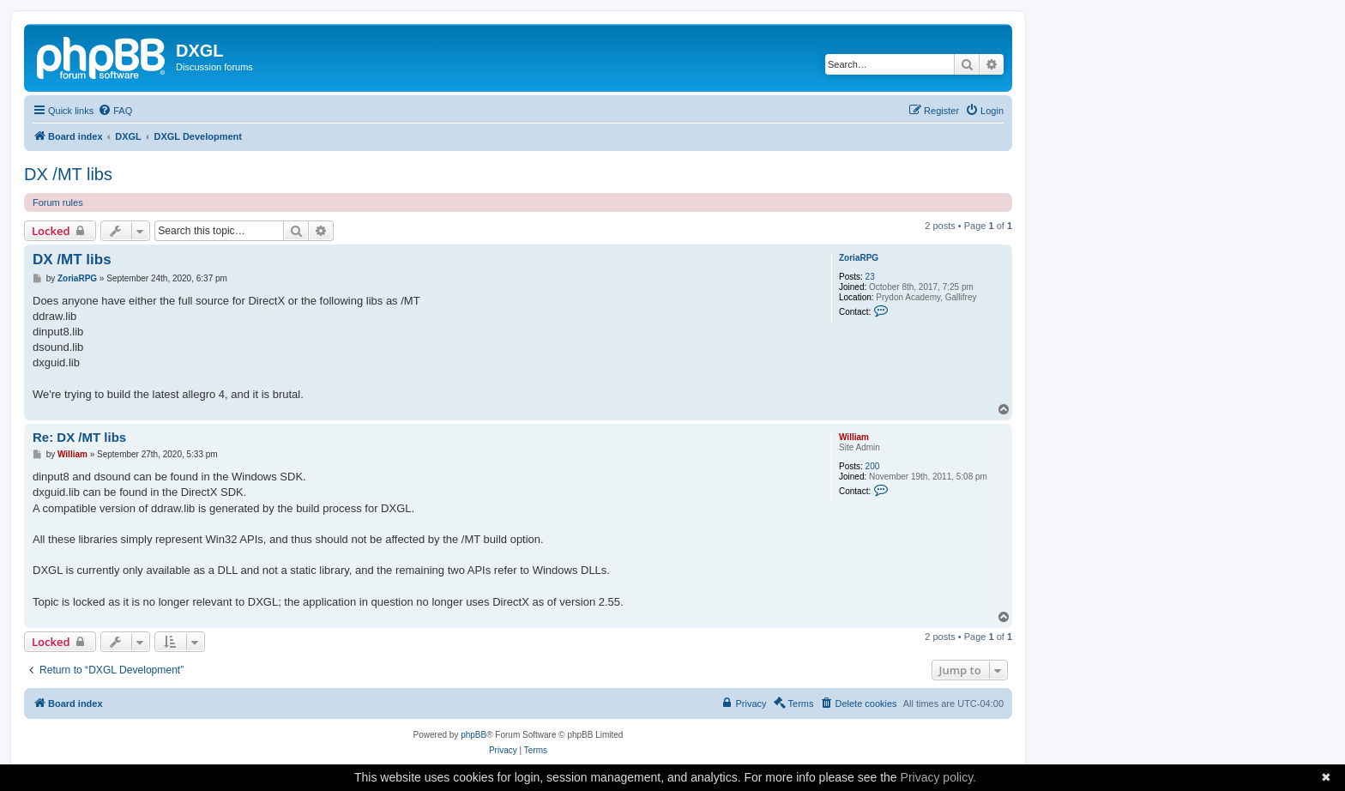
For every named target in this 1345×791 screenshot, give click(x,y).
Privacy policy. (938, 777)
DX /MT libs (68, 174)
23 (870, 276)
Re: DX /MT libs (79, 437)
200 (873, 466)
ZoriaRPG (858, 258)
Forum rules (58, 202)
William (854, 437)
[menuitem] (115, 110)
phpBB (473, 735)
